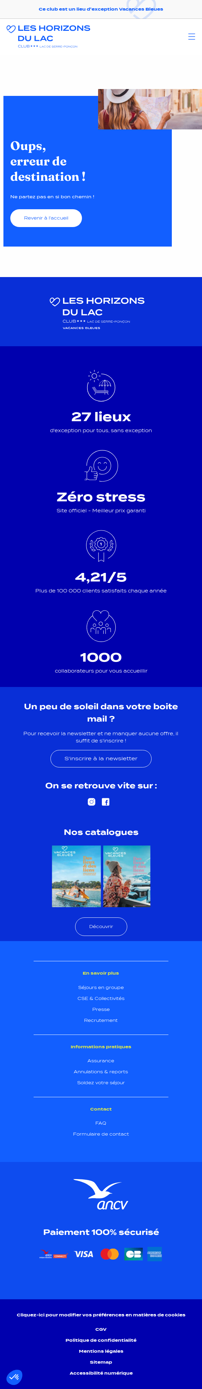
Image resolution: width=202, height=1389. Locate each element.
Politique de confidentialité (101, 1340)
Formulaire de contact (101, 1134)
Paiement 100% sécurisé (101, 1232)
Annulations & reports (101, 1071)
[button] (14, 1377)
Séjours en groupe (101, 987)
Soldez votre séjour (101, 1082)
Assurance (100, 1060)
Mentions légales (101, 1351)
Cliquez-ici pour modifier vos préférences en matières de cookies (101, 1314)
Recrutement (101, 1020)
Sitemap (101, 1362)
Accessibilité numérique (101, 1373)
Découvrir (101, 926)
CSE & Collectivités (101, 998)
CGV (101, 1329)
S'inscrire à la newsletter (101, 758)
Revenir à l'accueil (46, 218)
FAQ (100, 1123)
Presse (101, 1009)
